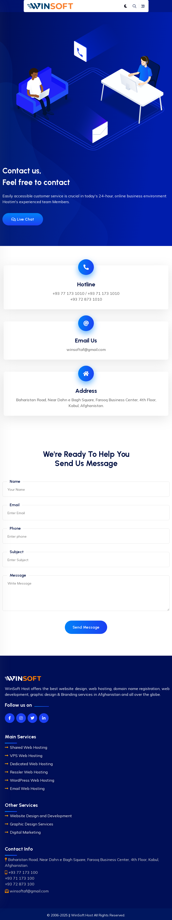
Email (15, 505)
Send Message (86, 627)
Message (18, 575)
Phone (15, 528)
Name (15, 481)
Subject (17, 551)
